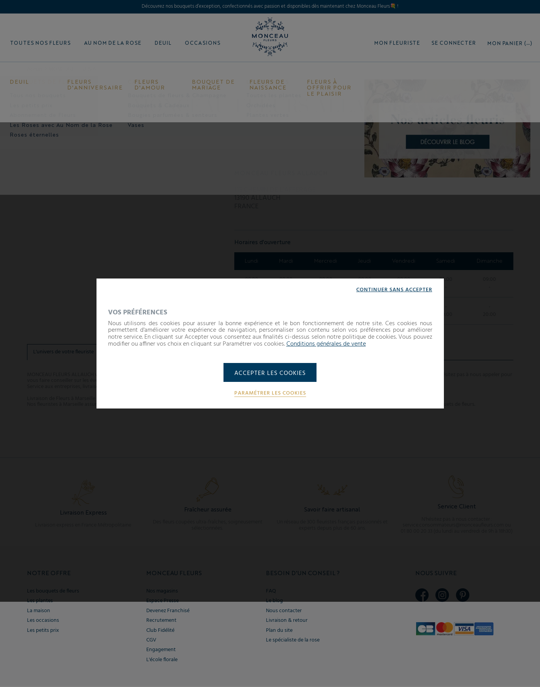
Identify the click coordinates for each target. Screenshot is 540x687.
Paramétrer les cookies (270, 394)
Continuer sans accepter (394, 289)
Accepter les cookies (270, 373)
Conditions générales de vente (326, 344)
